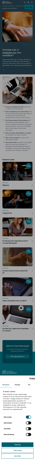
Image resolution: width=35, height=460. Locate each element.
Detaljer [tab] (17, 385)
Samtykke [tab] (5, 385)
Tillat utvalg (17, 450)
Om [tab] (29, 385)
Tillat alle (17, 445)
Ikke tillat (17, 456)
